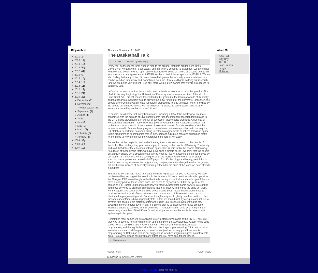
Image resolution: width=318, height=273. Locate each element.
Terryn (222, 68)
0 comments (119, 240)
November (83, 104)
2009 (77, 140)
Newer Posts (114, 251)
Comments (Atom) (132, 257)
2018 (77, 67)
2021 (77, 56)
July (79, 118)
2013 (77, 85)
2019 (77, 64)
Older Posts (204, 251)
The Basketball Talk (88, 107)
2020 (77, 60)
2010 (77, 96)
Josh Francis (226, 65)
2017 (77, 71)
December (83, 100)
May (79, 125)
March (80, 129)
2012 (77, 89)
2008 (77, 144)
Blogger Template (149, 270)
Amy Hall (224, 56)
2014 (77, 82)
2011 (77, 93)
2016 (77, 74)
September (83, 111)
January (81, 136)
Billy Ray (224, 59)
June (80, 122)
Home (159, 251)
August (81, 115)
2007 (77, 147)
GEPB (222, 62)
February (82, 133)
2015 (77, 78)
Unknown (224, 71)
